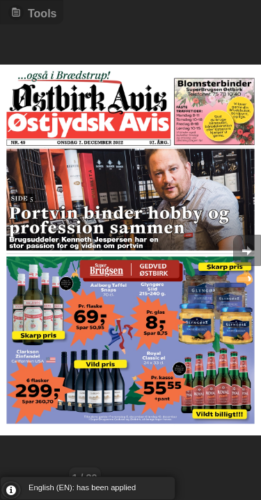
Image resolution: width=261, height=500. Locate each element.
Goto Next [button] (247, 250)
